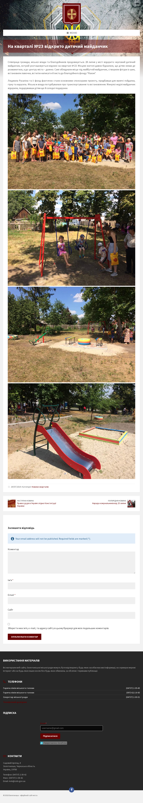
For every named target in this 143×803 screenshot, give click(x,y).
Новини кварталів (40, 486)
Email (12, 594)
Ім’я (10, 580)
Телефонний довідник (15, 702)
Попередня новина (117, 501)
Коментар (13, 549)
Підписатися (50, 736)
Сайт (10, 609)
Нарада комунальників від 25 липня (109, 503)
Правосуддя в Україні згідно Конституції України (36, 504)
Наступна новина (25, 501)
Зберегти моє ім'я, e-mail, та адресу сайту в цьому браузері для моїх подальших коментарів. (58, 628)
